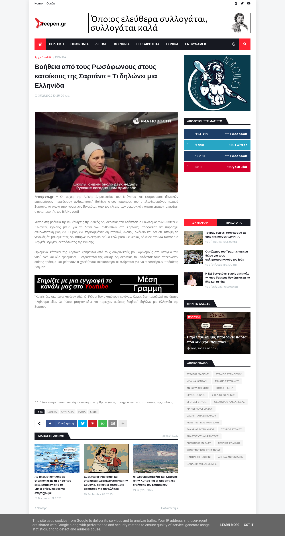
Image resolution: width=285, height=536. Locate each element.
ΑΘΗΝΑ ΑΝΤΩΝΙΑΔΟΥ (230, 457)
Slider (93, 412)
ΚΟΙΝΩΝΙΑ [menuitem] (122, 44)
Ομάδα (51, 3)
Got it (248, 525)
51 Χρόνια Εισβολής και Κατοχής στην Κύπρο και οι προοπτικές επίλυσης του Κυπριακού (155, 481)
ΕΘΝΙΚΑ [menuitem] (172, 44)
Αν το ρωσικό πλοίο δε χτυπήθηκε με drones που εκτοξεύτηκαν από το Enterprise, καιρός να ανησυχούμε (53, 485)
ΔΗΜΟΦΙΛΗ (200, 222)
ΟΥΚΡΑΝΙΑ (67, 412)
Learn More (229, 525)
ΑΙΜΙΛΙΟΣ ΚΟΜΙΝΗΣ (229, 443)
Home (39, 3)
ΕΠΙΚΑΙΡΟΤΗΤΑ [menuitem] (147, 44)
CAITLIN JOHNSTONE (199, 457)
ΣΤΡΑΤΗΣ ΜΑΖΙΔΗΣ (198, 374)
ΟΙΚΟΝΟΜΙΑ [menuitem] (80, 44)
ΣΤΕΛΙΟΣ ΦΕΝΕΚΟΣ (223, 395)
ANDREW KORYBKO (198, 388)
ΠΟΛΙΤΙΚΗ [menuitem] (56, 44)
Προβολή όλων (169, 436)
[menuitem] (40, 44)
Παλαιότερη (168, 508)
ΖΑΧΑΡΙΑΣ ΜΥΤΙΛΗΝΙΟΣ (200, 429)
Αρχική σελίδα (43, 57)
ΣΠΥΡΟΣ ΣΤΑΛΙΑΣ (231, 429)
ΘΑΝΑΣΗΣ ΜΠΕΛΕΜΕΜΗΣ (202, 464)
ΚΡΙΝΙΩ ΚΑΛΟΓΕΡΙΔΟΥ (200, 409)
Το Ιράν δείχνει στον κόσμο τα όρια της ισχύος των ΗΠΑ (225, 235)
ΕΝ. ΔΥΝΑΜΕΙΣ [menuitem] (196, 44)
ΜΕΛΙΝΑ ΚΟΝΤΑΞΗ (197, 381)
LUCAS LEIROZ (224, 388)
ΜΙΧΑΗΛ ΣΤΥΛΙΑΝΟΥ (227, 381)
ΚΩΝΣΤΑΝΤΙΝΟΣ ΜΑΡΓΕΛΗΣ (203, 422)
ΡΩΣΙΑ (82, 412)
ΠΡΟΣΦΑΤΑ (234, 222)
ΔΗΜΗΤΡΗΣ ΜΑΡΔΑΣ (199, 443)
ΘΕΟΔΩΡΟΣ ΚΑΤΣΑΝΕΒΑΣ (229, 402)
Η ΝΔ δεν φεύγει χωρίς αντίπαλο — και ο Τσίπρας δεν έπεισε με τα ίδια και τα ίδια (227, 278)
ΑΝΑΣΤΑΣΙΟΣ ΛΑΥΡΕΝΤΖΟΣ (203, 436)
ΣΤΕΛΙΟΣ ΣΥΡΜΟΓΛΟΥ (229, 374)
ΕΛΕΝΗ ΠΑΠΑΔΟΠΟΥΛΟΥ (201, 415)
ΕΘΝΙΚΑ (60, 57)
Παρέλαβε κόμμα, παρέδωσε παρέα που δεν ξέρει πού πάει (216, 340)
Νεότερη (42, 508)
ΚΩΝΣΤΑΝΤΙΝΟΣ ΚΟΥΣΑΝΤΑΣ (203, 450)
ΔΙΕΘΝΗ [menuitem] (101, 44)
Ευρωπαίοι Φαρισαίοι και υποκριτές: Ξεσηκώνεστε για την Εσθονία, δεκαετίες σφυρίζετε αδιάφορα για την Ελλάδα (106, 483)
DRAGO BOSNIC (196, 395)
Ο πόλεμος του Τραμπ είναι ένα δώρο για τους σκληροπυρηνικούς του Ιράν (226, 256)
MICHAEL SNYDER (197, 402)
